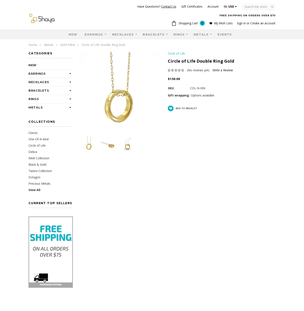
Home (32, 45)
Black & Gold (37, 164)
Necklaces (123, 34)
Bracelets (154, 34)
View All (34, 190)
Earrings (94, 34)
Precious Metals (39, 184)
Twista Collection (40, 171)
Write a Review (223, 70)
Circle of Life (37, 145)
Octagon (34, 177)
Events (224, 34)
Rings (179, 34)
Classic (33, 133)
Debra (32, 152)
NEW (73, 34)
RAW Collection (38, 158)
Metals (201, 34)
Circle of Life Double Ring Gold (103, 45)
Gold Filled (67, 45)
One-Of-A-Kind (38, 139)
